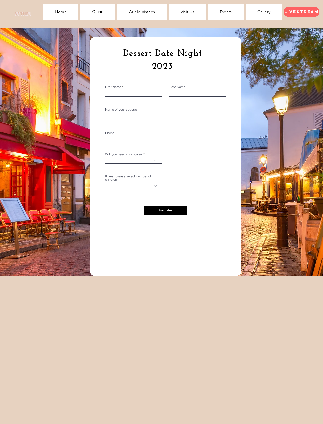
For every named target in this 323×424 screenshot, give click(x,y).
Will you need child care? (123, 154)
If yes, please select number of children (128, 178)
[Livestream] (301, 12)
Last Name (177, 87)
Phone (109, 133)
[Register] (165, 210)
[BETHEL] (23, 14)
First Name (113, 87)
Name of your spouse (121, 109)
